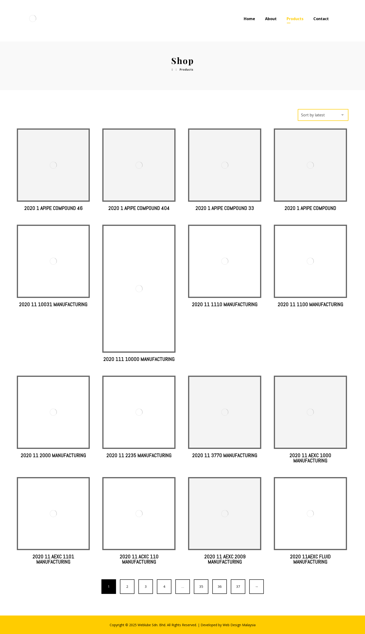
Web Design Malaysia (239, 625)
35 (201, 586)
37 (238, 586)
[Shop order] (323, 115)
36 (219, 586)
